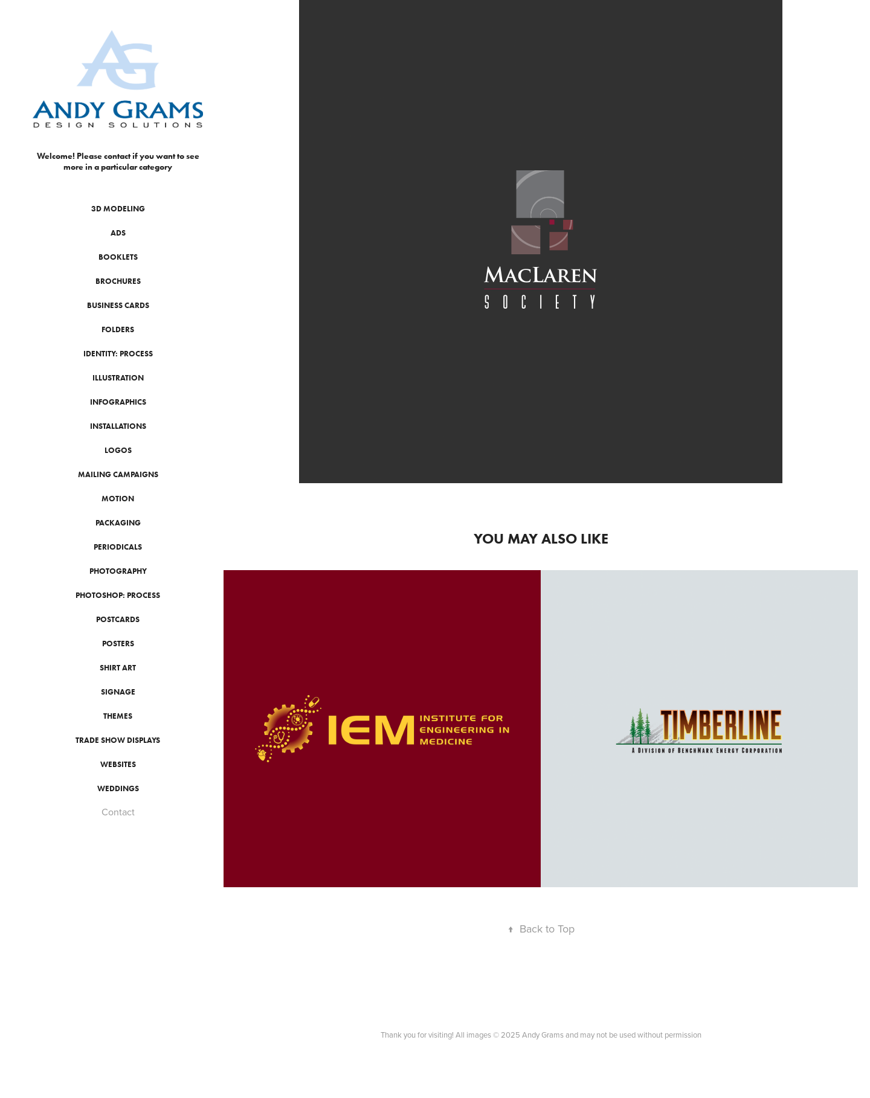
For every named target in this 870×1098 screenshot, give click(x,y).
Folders (118, 329)
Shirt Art (118, 667)
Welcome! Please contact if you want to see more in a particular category (119, 161)
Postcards (118, 619)
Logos (118, 450)
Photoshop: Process (118, 595)
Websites (118, 764)
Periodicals (118, 546)
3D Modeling (118, 208)
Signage (118, 691)
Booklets (118, 257)
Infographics (118, 401)
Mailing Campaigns (118, 474)
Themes (117, 716)
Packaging (118, 522)
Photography (118, 571)
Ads (118, 232)
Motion (118, 498)
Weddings (118, 788)
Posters (118, 643)
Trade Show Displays (118, 740)
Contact (118, 811)
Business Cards (118, 305)
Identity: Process (118, 353)
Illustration (118, 377)
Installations (118, 426)
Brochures (118, 281)
